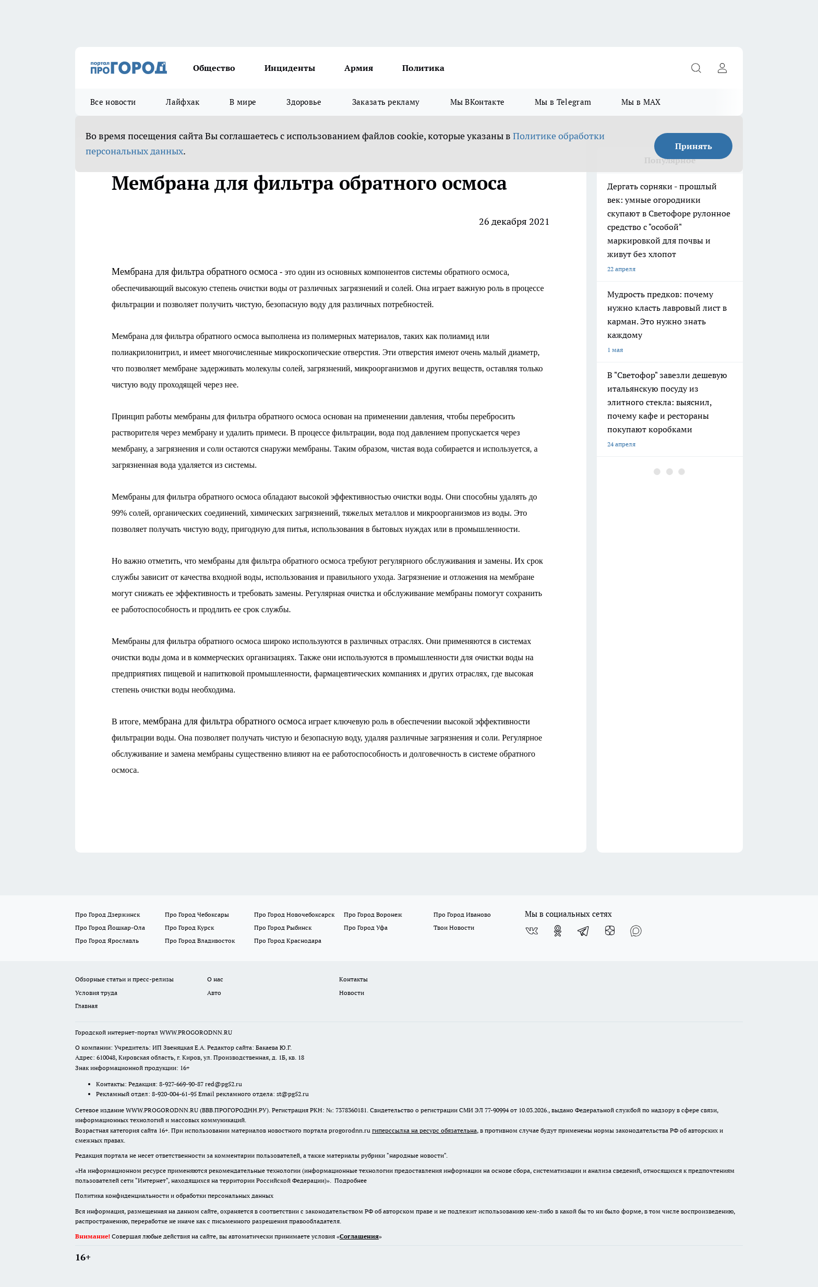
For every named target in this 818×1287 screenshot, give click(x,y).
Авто (214, 993)
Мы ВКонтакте (477, 102)
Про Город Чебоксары (197, 914)
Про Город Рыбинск (282, 927)
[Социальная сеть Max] (636, 930)
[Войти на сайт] (722, 67)
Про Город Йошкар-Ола (110, 927)
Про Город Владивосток (200, 940)
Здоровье (303, 102)
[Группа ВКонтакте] (532, 930)
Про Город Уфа (366, 927)
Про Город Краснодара (287, 940)
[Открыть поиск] (695, 67)
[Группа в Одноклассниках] (558, 930)
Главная (86, 1006)
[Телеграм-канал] (584, 930)
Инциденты (289, 68)
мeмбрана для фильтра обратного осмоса (224, 721)
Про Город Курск (189, 927)
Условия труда (96, 993)
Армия (358, 68)
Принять (693, 146)
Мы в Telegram (563, 102)
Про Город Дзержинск (107, 914)
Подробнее (350, 1180)
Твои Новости (454, 927)
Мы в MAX (640, 102)
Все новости (113, 102)
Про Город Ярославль (107, 940)
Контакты (353, 979)
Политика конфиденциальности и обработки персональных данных (174, 1195)
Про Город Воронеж (373, 914)
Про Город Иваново (462, 914)
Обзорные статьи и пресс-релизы (124, 979)
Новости (351, 993)
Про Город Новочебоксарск (294, 914)
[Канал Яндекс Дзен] (610, 930)
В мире (243, 102)
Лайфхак (182, 102)
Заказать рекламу (386, 102)
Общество (214, 68)
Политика (423, 68)
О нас (215, 979)
